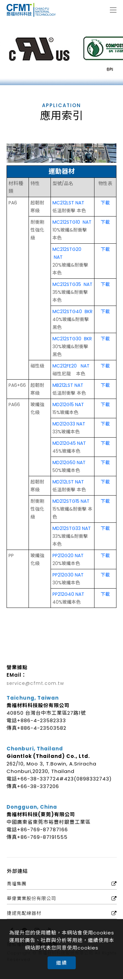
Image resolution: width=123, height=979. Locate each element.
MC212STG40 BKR (72, 311)
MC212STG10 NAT (72, 222)
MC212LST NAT (68, 202)
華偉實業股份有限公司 (31, 898)
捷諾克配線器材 (24, 913)
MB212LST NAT (67, 385)
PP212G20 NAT (68, 555)
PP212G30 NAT (68, 575)
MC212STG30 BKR (72, 338)
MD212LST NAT (68, 482)
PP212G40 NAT (68, 594)
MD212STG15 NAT (71, 501)
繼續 (61, 962)
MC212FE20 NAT (71, 366)
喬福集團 (17, 883)
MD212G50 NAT (69, 462)
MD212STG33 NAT (71, 528)
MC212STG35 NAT (72, 284)
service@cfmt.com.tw (35, 683)
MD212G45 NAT (69, 443)
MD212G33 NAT (68, 424)
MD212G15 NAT (68, 404)
